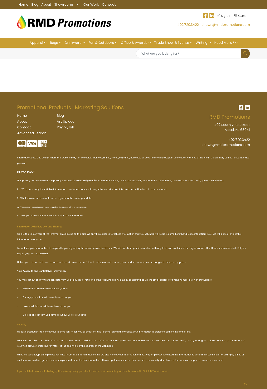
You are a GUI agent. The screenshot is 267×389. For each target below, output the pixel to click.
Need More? (224, 42)
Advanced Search (31, 133)
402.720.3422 (188, 24)
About (46, 4)
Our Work (91, 4)
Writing (201, 42)
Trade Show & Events (171, 42)
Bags (54, 42)
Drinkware (73, 42)
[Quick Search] (188, 53)
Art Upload (65, 121)
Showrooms (64, 4)
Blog (34, 4)
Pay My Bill (65, 127)
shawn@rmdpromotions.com (226, 24)
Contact (109, 4)
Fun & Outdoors (101, 42)
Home (23, 4)
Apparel (36, 42)
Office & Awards (134, 42)
